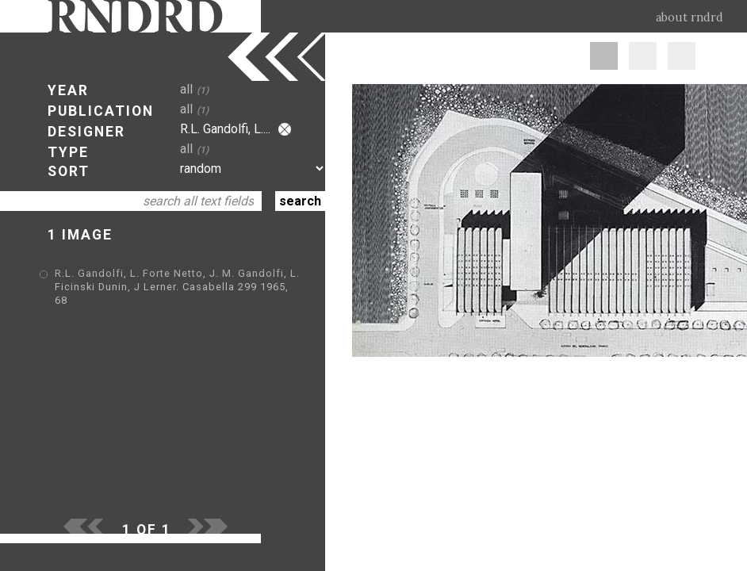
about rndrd (689, 17)
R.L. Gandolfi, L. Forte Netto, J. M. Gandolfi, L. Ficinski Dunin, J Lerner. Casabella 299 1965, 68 (177, 286)
